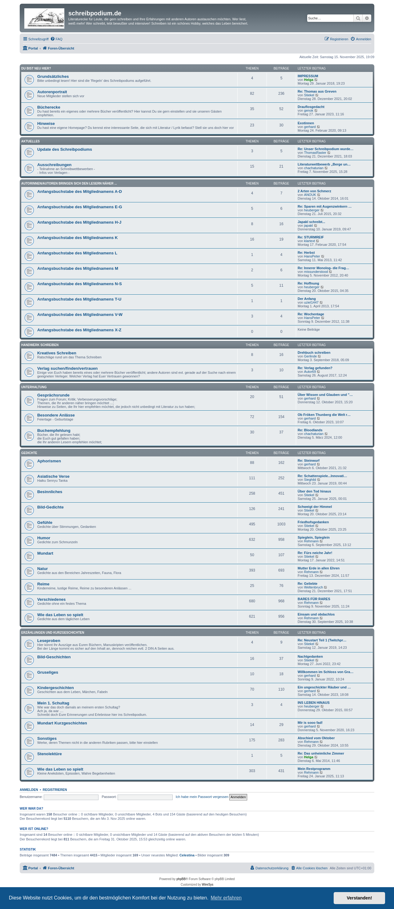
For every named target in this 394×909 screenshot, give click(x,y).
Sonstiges (47, 738)
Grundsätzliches (53, 76)
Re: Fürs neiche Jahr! (315, 553)
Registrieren (55, 789)
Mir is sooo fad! (310, 722)
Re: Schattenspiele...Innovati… (322, 476)
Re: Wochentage (311, 314)
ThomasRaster (315, 152)
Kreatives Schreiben (56, 353)
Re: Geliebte (307, 583)
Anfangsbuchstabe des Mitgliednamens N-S (79, 283)
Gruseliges (47, 672)
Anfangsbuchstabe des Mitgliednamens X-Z (79, 330)
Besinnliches (49, 491)
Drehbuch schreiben (314, 352)
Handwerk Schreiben (39, 345)
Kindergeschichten (55, 687)
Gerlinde (310, 356)
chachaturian (314, 168)
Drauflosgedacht (311, 107)
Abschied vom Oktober (316, 738)
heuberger (312, 210)
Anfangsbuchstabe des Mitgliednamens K (77, 237)
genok (308, 110)
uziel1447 (311, 302)
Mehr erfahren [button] (226, 897)
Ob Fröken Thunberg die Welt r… (324, 415)
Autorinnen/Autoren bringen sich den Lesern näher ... (69, 183)
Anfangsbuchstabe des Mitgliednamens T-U (79, 299)
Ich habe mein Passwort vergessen (202, 797)
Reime (43, 584)
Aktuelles (30, 141)
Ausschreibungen (54, 164)
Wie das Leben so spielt (60, 614)
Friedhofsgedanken (313, 522)
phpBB (181, 879)
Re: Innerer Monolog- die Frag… (323, 268)
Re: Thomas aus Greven (317, 91)
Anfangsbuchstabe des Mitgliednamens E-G (79, 207)
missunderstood (316, 271)
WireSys (207, 884)
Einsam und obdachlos (316, 614)
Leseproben (48, 640)
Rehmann (311, 541)
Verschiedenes (51, 599)
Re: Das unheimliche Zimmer (321, 753)
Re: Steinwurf (309, 460)
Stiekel (309, 95)
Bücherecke (48, 107)
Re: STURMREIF (311, 237)
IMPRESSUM (308, 76)
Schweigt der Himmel (315, 506)
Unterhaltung (34, 387)
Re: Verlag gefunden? (315, 368)
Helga (308, 80)
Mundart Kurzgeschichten (62, 723)
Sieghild (310, 479)
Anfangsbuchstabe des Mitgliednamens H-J (79, 222)
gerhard (310, 127)
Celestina (187, 855)
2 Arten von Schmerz (314, 191)
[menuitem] (56, 39)
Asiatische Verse (53, 476)
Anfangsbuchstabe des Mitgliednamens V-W (80, 314)
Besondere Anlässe (56, 415)
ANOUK (310, 195)
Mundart (45, 553)
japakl (308, 225)
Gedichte (29, 453)
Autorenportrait (52, 92)
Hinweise (46, 123)
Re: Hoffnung (308, 283)
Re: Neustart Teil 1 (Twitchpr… (322, 640)
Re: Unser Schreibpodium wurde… (326, 149)
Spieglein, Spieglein (314, 537)
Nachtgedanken (310, 656)
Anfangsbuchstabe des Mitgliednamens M (77, 268)
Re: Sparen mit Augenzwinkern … (325, 206)
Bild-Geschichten (53, 657)
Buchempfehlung (53, 430)
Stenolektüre (49, 754)
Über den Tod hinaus (314, 491)
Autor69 (310, 371)
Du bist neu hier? (36, 68)
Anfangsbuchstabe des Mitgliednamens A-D (79, 191)
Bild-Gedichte (50, 507)
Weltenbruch (313, 587)
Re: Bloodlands (310, 430)
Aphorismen (49, 461)
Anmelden (29, 789)
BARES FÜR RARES (314, 599)
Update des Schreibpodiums (64, 149)
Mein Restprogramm (314, 769)
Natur (42, 568)
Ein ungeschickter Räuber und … (324, 687)
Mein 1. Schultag (53, 703)
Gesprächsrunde (53, 395)
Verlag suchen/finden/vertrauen (67, 368)
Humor (43, 538)
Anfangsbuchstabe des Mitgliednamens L (77, 253)
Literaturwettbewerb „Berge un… (324, 164)
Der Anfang (307, 299)
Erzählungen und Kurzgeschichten (52, 632)
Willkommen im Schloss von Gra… (325, 672)
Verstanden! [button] (359, 897)
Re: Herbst (306, 252)
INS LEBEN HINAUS (314, 702)
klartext (309, 241)
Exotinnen (306, 123)
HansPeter (312, 256)
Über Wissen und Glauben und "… (325, 395)
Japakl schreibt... (311, 222)
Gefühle (44, 522)
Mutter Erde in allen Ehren (319, 568)
